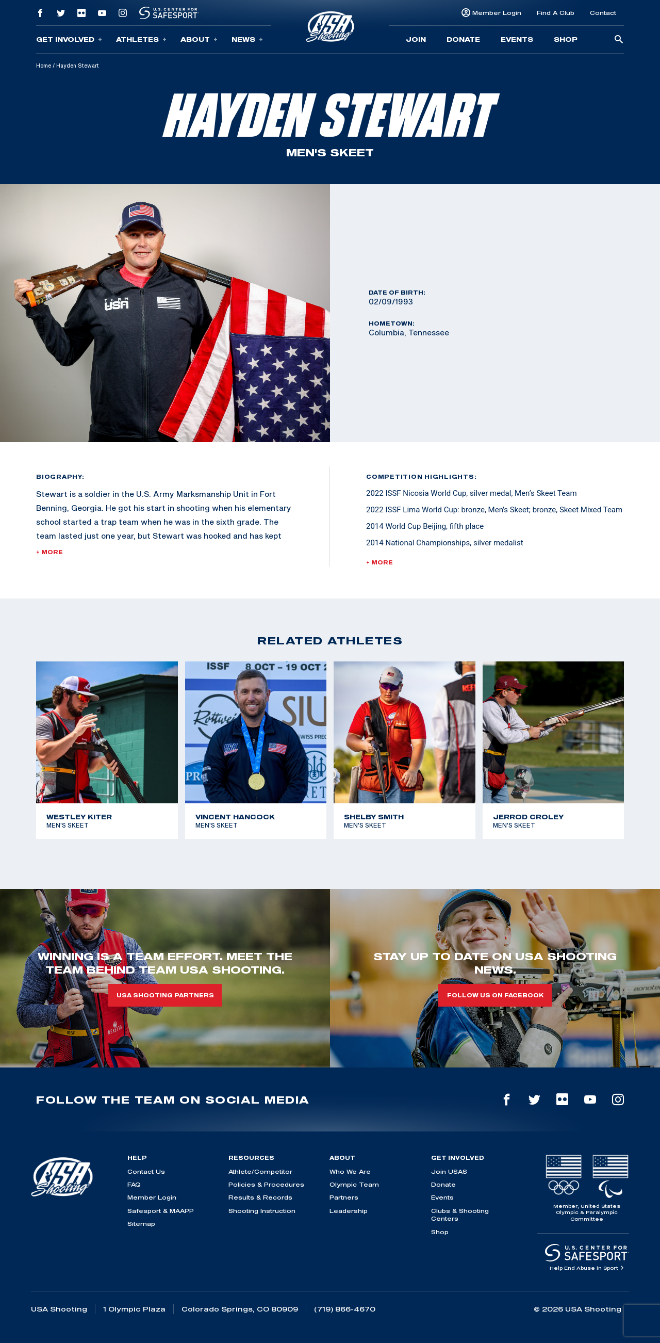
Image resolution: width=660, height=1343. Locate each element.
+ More (49, 552)
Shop (566, 39)
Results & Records (260, 1197)
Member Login (496, 13)
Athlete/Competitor (260, 1171)
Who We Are (350, 1171)
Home (43, 65)
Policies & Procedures (266, 1184)
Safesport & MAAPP (160, 1210)
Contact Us (146, 1171)
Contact (603, 12)
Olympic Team (354, 1184)
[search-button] (619, 40)
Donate (463, 39)
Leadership (348, 1210)
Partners (343, 1197)
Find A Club (555, 12)
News (247, 39)
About (199, 39)
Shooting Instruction (261, 1210)
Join (416, 39)
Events (517, 39)
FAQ (134, 1184)
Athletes (141, 39)
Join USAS (449, 1171)
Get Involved (69, 39)
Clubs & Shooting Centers (460, 1214)
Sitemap (141, 1223)
